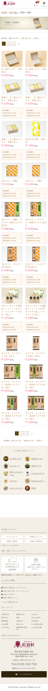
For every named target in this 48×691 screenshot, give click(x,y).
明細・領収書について (10, 598)
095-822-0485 (29, 668)
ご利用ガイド (19, 620)
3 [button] (13, 43)
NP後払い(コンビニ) (36, 537)
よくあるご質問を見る (9, 602)
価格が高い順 (25, 38)
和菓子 (30, 488)
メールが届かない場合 (37, 624)
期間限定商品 (4, 620)
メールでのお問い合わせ (24, 674)
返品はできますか (9, 594)
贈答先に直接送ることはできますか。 (15, 588)
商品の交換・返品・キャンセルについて (16, 591)
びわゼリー (10, 481)
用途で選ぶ (13, 12)
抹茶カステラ (33, 465)
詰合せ (18, 617)
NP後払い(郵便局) (12, 541)
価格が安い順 (13, 38)
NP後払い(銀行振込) (36, 541)
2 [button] (8, 43)
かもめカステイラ (35, 473)
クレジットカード (12, 537)
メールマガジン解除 (36, 627)
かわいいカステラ (13, 488)
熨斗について (19, 624)
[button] (18, 44)
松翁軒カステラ (34, 458)
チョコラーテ (11, 465)
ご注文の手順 (34, 620)
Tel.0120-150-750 (24, 664)
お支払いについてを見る (9, 545)
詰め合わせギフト (35, 481)
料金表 (27, 575)
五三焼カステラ (12, 458)
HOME (4, 12)
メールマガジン (5, 627)
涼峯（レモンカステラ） (13, 473)
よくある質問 (4, 624)
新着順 (36, 38)
